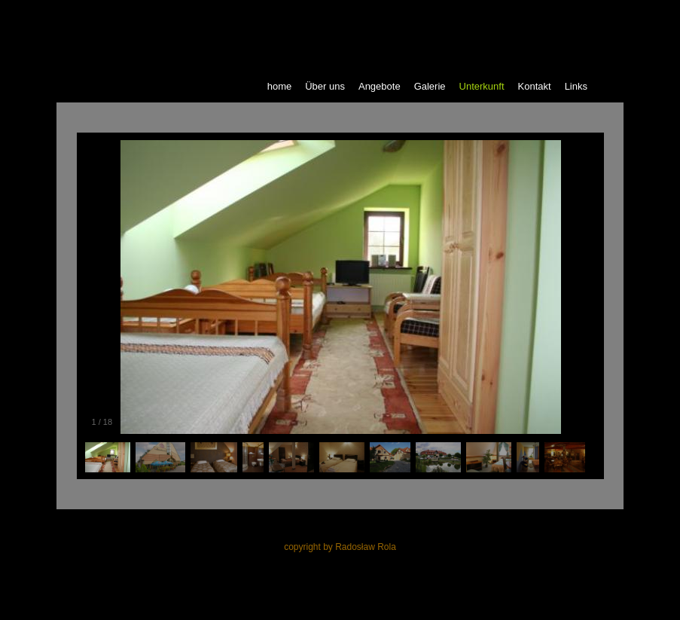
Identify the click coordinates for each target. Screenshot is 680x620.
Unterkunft (482, 86)
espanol (593, 13)
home (279, 86)
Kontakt (534, 86)
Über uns (325, 86)
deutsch (547, 13)
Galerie (430, 86)
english (503, 13)
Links (576, 86)
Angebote (379, 86)
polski (464, 13)
